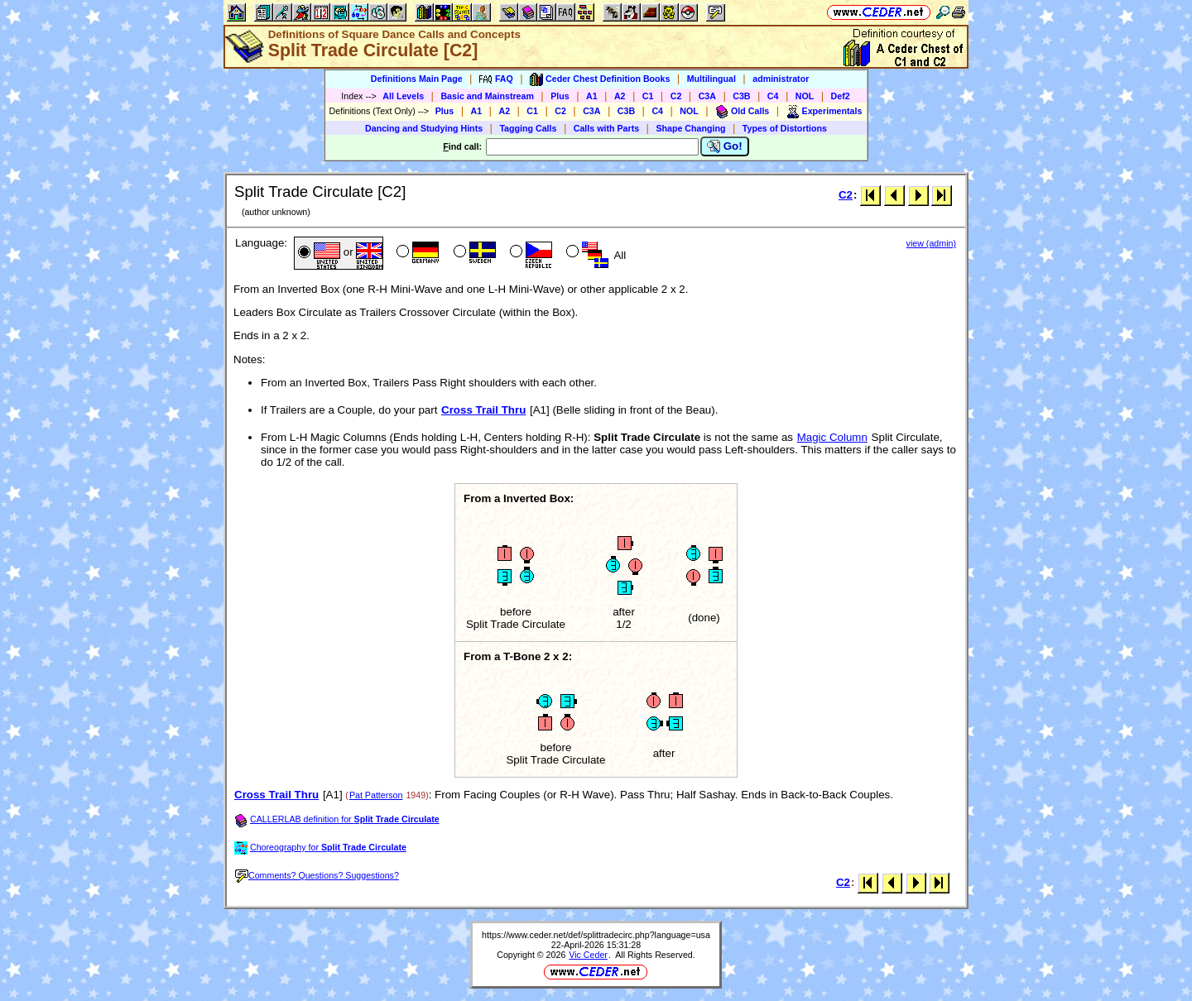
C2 (676, 96)
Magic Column (832, 437)
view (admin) (931, 243)
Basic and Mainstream (487, 96)
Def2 (840, 96)
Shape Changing (690, 128)
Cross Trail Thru (483, 410)
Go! (725, 146)
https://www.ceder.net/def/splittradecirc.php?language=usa (596, 935)
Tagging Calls (527, 128)
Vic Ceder (588, 955)
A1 (592, 96)
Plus (560, 96)
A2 (620, 96)
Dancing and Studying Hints (424, 128)
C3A (707, 96)
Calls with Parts (606, 128)
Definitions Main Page (417, 79)
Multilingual (711, 79)
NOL (805, 96)
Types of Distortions (785, 128)
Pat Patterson (376, 795)
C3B (741, 96)
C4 (773, 96)
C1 (648, 96)
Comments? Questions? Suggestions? (317, 875)
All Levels (403, 96)
